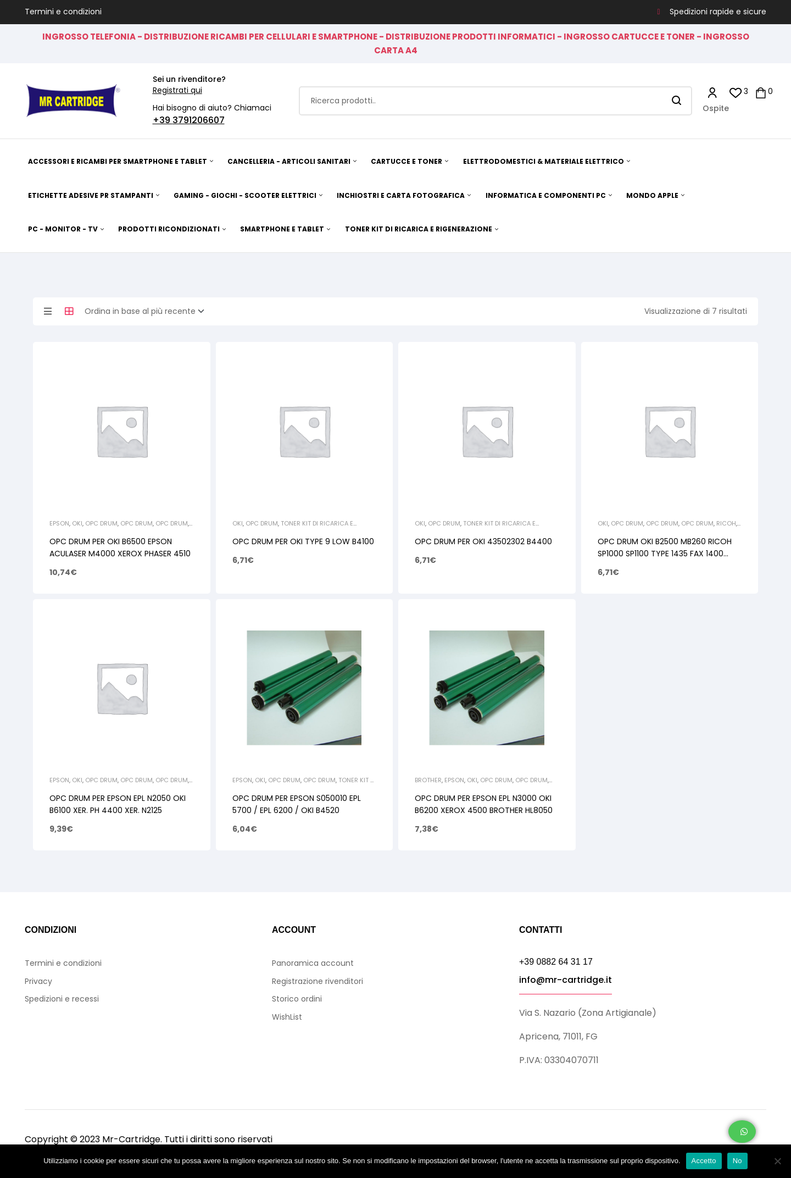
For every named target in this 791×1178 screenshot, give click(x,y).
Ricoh (726, 523)
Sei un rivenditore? (189, 79)
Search (677, 100)
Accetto (704, 1161)
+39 (162, 120)
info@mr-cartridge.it (565, 980)
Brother (428, 780)
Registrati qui (177, 90)
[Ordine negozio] (148, 312)
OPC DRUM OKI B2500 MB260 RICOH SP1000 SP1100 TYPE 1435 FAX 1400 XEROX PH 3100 (665, 553)
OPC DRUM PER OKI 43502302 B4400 (483, 541)
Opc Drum (101, 523)
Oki (77, 523)
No (737, 1161)
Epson (59, 523)
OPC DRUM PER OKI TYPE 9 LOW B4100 (303, 541)
